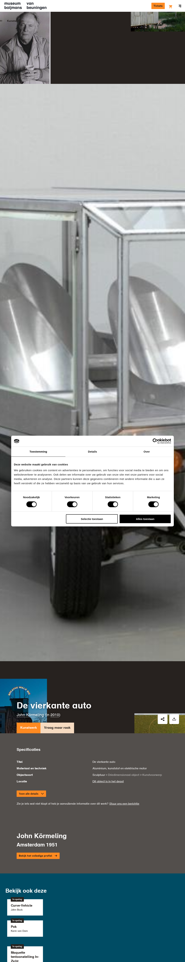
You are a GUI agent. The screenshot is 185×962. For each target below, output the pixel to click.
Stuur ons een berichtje (124, 796)
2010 (54, 708)
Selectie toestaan (92, 518)
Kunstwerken (15, 21)
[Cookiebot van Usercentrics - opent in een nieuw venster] (155, 441)
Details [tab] (92, 451)
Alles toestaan (145, 518)
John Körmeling (30, 708)
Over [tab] (147, 451)
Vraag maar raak (57, 721)
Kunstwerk (28, 721)
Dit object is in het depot (108, 774)
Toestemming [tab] (38, 451)
